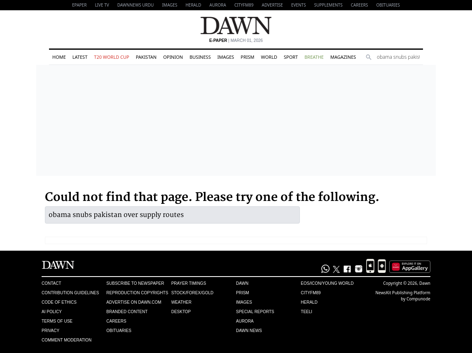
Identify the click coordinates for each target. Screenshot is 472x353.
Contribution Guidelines (70, 293)
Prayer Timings (188, 283)
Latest (79, 57)
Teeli (306, 311)
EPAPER (79, 5)
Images (169, 5)
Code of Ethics (59, 302)
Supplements (328, 5)
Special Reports (255, 311)
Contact (51, 283)
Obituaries (388, 5)
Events (298, 5)
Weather (181, 302)
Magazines (343, 57)
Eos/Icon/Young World (327, 283)
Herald (193, 5)
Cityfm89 (310, 293)
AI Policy (52, 311)
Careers (359, 5)
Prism (247, 57)
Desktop (181, 311)
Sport (291, 57)
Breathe (314, 57)
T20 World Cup (111, 57)
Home (59, 57)
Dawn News (249, 330)
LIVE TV (102, 5)
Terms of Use (57, 321)
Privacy (50, 330)
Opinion (173, 57)
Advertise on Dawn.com (133, 302)
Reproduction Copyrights (137, 293)
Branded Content (126, 311)
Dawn (242, 283)
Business (200, 57)
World (269, 57)
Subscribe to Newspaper (135, 283)
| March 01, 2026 (236, 40)
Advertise (272, 5)
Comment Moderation (66, 340)
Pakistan (146, 57)
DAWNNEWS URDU (135, 5)
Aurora (218, 5)
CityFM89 (244, 5)
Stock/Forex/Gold (192, 293)
